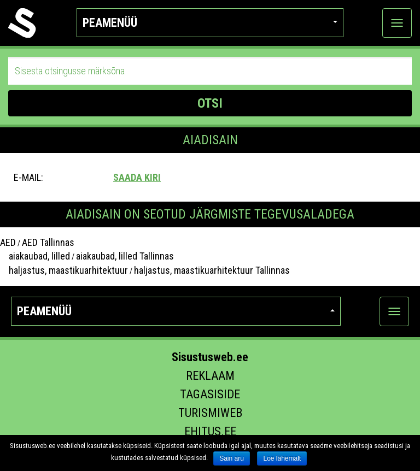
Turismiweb (210, 413)
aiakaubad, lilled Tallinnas (125, 256)
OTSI (210, 103)
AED (8, 242)
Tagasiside (210, 394)
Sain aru (231, 458)
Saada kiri (137, 177)
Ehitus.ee (210, 431)
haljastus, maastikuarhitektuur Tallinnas (212, 270)
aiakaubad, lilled (35, 256)
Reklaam (210, 375)
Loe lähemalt (282, 458)
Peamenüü (210, 23)
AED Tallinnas (48, 242)
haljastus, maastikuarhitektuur (64, 270)
